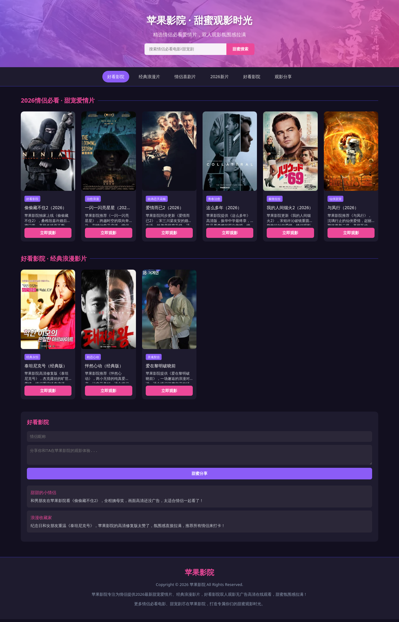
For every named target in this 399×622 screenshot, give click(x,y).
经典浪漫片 (149, 76)
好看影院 (115, 76)
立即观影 (48, 232)
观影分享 (283, 76)
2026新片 (219, 76)
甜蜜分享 (199, 476)
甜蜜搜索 (240, 49)
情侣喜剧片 (185, 76)
